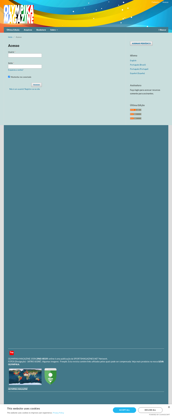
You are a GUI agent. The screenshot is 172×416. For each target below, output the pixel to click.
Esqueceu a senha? (15, 70)
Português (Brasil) (138, 64)
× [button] (169, 407)
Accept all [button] (124, 410)
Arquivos (28, 30)
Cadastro (155, 2)
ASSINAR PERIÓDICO (141, 43)
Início (10, 37)
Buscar (162, 30)
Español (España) (137, 73)
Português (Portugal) (139, 69)
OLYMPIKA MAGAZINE (19, 358)
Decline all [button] (150, 410)
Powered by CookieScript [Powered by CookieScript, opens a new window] (159, 414)
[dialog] (86, 410)
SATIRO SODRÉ (34, 361)
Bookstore (41, 30)
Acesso (165, 2)
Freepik (63, 361)
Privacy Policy (58, 413)
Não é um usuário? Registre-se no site (24, 89)
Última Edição (13, 30)
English (133, 60)
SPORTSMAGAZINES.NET (86, 358)
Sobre (53, 30)
